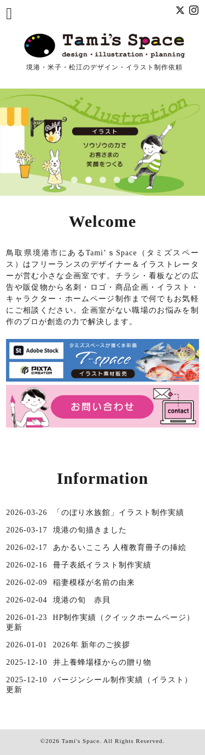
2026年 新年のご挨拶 (92, 645)
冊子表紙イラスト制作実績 (102, 565)
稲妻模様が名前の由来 (94, 582)
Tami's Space (81, 741)
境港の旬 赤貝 (81, 600)
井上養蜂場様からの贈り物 (102, 662)
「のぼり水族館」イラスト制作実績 (118, 512)
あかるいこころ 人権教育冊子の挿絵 (120, 547)
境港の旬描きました (90, 530)
